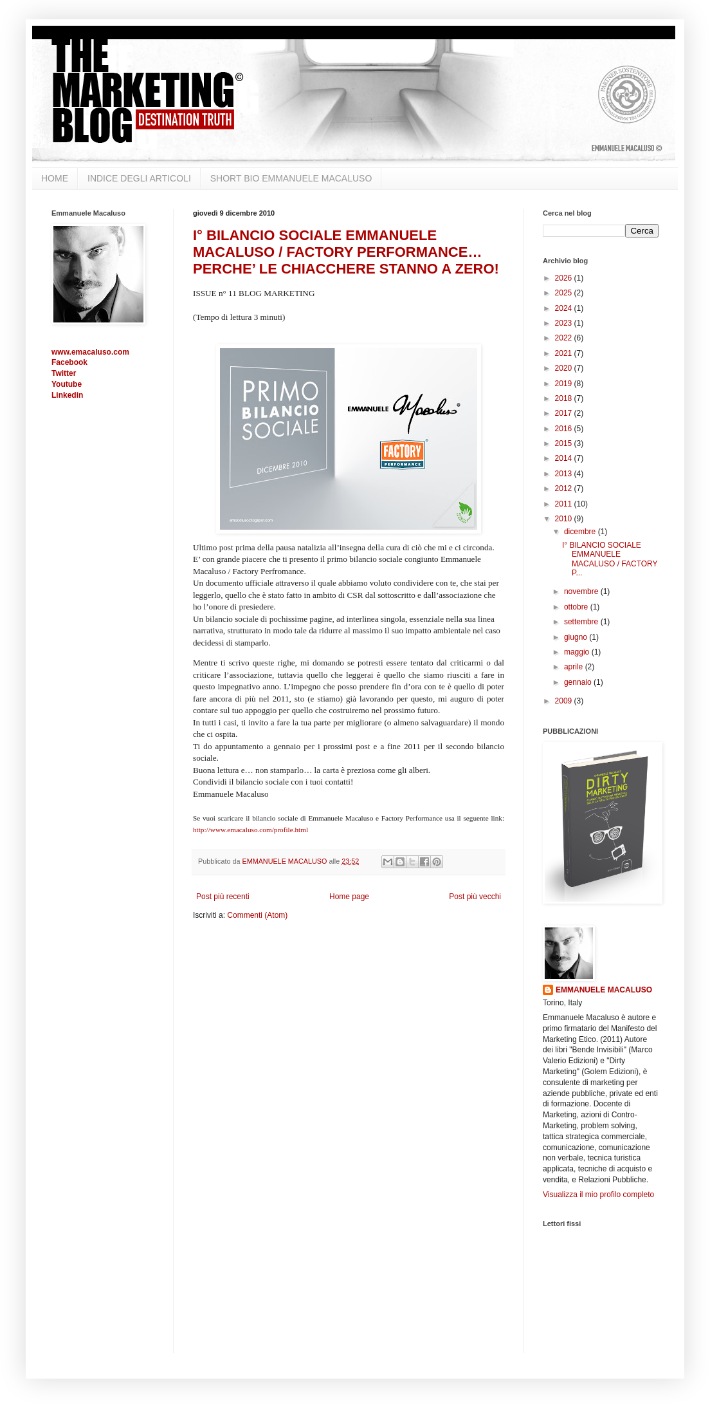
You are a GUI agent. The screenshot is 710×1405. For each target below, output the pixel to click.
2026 (564, 278)
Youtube (66, 384)
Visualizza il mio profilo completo (598, 1194)
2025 (564, 292)
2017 (564, 413)
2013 (564, 473)
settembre (582, 621)
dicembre (581, 531)
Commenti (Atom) (257, 915)
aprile (574, 666)
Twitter (63, 373)
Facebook (69, 362)
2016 (564, 428)
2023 (564, 323)
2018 (564, 398)
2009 (564, 700)
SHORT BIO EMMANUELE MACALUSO (291, 178)
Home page (349, 896)
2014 (564, 458)
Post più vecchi (475, 896)
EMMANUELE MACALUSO (604, 989)
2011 (564, 503)
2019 (564, 383)
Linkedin (67, 395)
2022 (564, 337)
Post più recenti (223, 896)
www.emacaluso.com (90, 352)
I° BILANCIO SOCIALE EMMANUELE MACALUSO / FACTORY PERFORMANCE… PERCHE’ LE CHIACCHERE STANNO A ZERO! (346, 252)
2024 (564, 308)
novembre (582, 591)
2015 (564, 443)
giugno (576, 637)
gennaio (579, 682)
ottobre (577, 606)
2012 (564, 488)
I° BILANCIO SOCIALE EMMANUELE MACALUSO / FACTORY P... (609, 559)
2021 (564, 353)
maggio (578, 651)
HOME (54, 178)
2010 (564, 518)
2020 (564, 368)
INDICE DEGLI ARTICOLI (139, 178)
